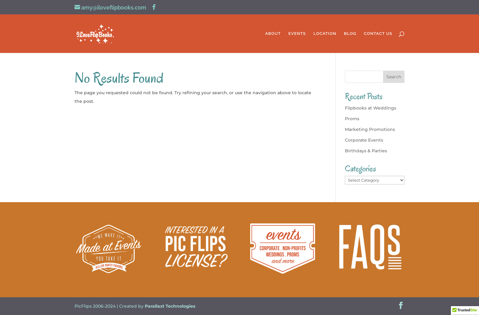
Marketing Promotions (370, 129)
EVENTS (297, 33)
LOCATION (324, 33)
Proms (352, 118)
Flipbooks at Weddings (370, 108)
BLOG (350, 33)
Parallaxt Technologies (170, 306)
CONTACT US (378, 33)
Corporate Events (364, 140)
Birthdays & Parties (366, 151)
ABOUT (273, 33)
